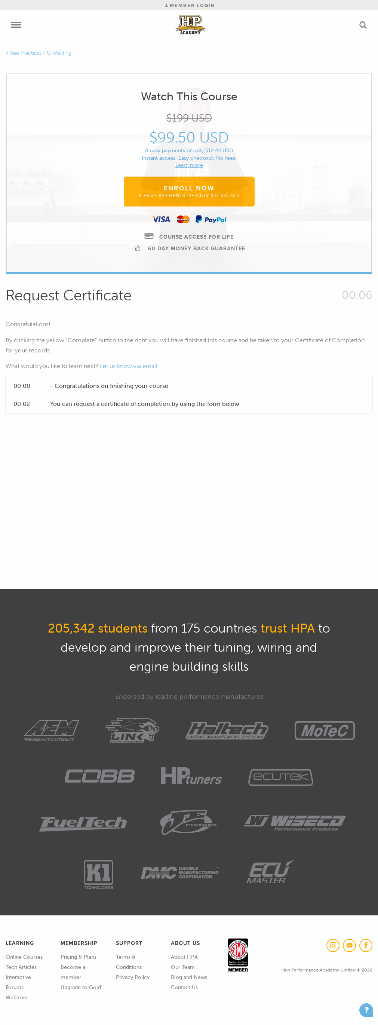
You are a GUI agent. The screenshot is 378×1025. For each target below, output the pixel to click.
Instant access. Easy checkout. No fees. (189, 158)
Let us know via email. (129, 366)
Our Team (183, 967)
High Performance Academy (190, 25)
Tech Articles (21, 967)
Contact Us (184, 987)
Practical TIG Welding (46, 53)
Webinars (16, 997)
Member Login (190, 5)
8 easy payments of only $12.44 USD (189, 150)
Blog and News (189, 977)
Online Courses (24, 957)
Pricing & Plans (78, 957)
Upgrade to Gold (81, 987)
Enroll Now (189, 191)
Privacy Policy (133, 977)
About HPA (184, 957)
